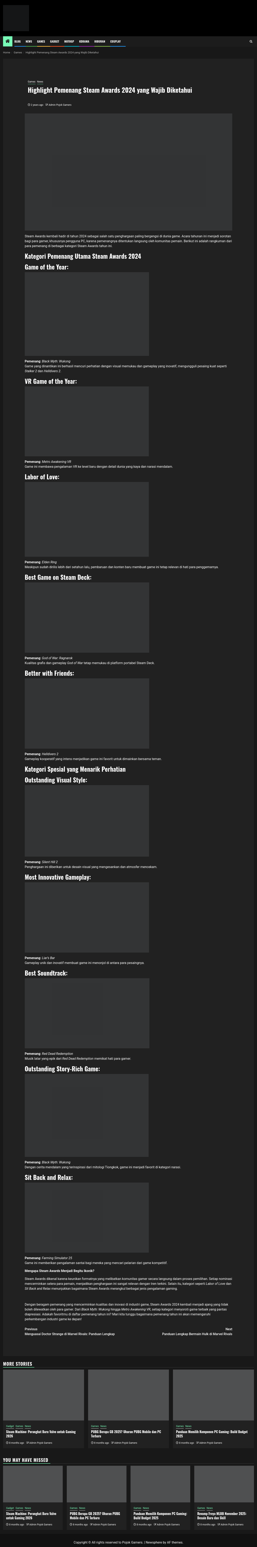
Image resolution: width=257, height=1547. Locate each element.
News (29, 41)
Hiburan (99, 41)
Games (41, 41)
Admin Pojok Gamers (60, 104)
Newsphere (154, 1542)
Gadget (54, 41)
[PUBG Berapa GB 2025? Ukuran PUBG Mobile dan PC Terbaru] (128, 1395)
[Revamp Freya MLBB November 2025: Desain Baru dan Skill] (224, 1484)
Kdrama (84, 41)
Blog (17, 41)
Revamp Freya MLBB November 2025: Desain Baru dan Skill (221, 1515)
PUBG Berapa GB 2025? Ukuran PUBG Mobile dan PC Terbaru (126, 1433)
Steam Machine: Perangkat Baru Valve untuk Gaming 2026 (41, 1433)
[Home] (7, 41)
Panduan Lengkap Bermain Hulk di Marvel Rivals (180, 1331)
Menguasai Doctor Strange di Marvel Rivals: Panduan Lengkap (76, 1331)
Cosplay (115, 41)
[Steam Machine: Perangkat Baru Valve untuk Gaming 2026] (43, 1395)
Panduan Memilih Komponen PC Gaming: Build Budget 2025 (212, 1433)
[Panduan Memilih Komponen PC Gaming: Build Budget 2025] (213, 1395)
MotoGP (69, 41)
